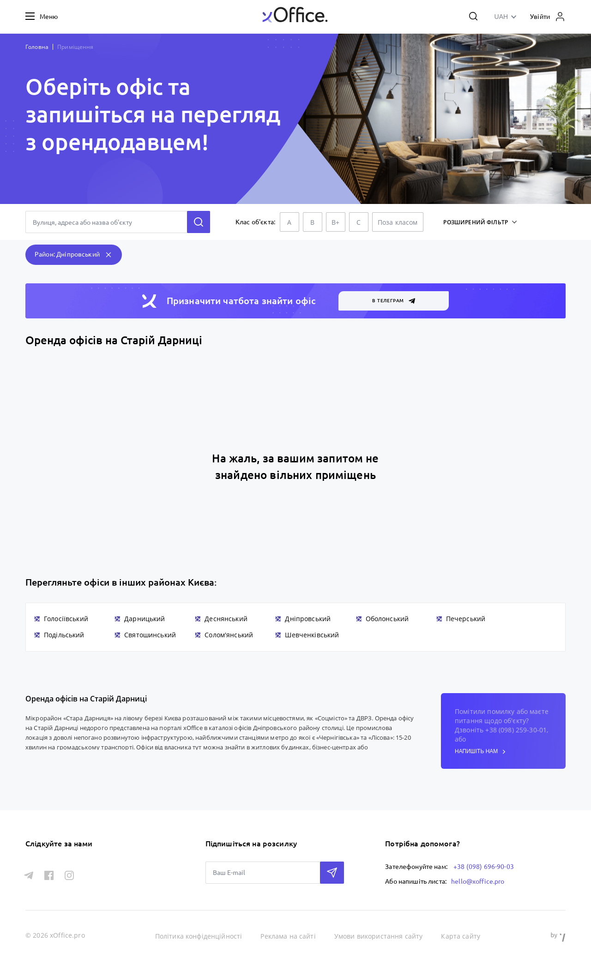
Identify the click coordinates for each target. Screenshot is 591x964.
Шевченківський (312, 634)
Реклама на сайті (287, 936)
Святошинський (150, 634)
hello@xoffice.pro (478, 881)
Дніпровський (308, 618)
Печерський (466, 618)
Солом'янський (229, 634)
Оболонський (387, 618)
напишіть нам (480, 751)
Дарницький (144, 618)
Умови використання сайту (378, 936)
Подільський (64, 634)
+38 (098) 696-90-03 (483, 866)
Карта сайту (460, 936)
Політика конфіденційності (198, 936)
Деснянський (226, 618)
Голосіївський (66, 618)
